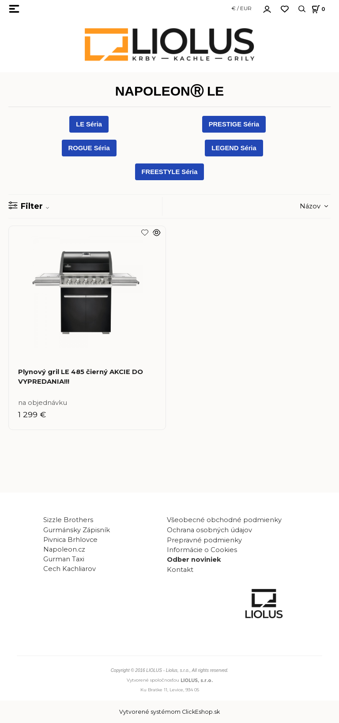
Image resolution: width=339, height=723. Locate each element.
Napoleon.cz (64, 549)
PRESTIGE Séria (234, 124)
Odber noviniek (194, 560)
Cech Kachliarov (69, 569)
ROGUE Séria (89, 148)
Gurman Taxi (63, 559)
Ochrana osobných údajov (209, 530)
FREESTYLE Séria (170, 171)
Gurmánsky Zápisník (76, 530)
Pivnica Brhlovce (72, 540)
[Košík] (317, 9)
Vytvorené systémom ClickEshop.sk (169, 711)
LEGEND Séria (233, 148)
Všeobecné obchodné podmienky (224, 520)
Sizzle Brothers (68, 520)
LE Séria (89, 124)
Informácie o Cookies (202, 550)
